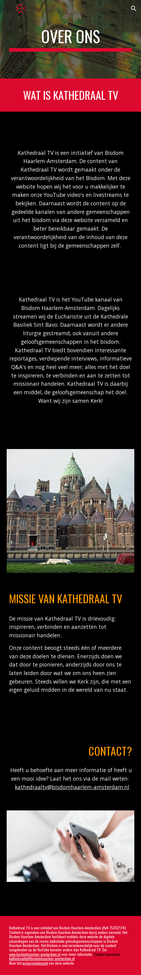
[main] (70, 39)
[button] (7, 8)
